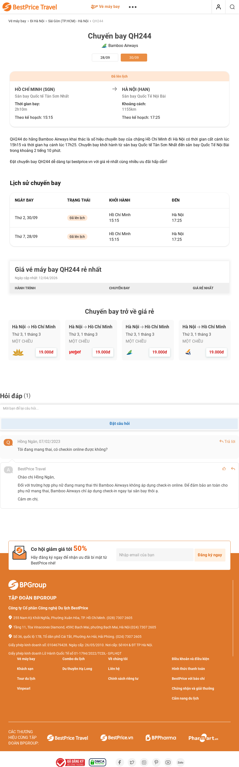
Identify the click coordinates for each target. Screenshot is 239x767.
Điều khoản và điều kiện (190, 659)
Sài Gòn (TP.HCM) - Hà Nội (68, 21)
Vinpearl (23, 688)
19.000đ (46, 352)
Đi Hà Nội (37, 21)
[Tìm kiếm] (232, 7)
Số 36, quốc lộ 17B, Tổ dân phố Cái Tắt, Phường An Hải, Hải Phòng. (64, 637)
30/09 (134, 58)
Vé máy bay (105, 6)
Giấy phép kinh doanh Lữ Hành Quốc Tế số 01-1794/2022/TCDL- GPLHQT (64, 653)
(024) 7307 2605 (143, 627)
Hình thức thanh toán (188, 669)
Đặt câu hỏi (120, 423)
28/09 (105, 58)
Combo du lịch (73, 659)
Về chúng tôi (118, 659)
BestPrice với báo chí (188, 679)
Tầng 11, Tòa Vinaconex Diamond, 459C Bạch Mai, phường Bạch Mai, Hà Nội (71, 627)
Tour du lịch (26, 679)
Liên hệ (114, 669)
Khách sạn (25, 669)
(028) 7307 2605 (119, 618)
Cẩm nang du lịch (185, 698)
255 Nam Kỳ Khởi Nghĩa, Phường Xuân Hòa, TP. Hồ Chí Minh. (59, 618)
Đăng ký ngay (210, 555)
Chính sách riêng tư (123, 679)
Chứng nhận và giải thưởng (193, 688)
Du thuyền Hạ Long (77, 669)
